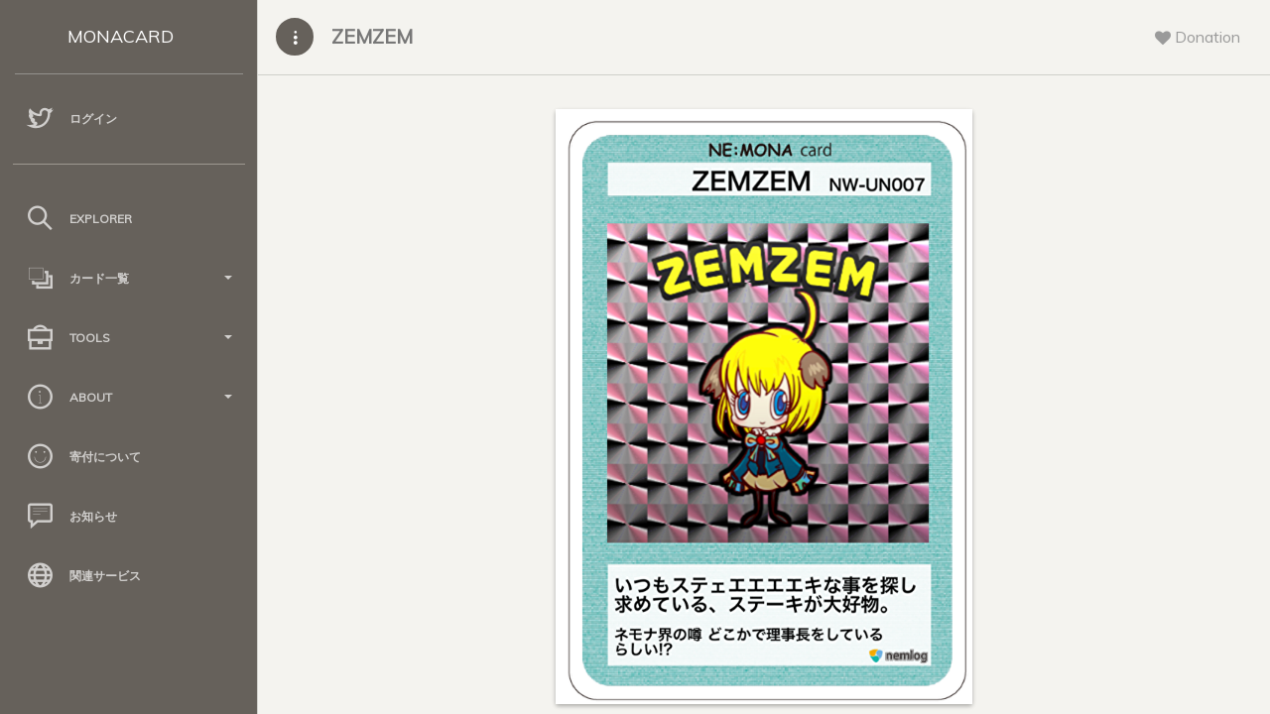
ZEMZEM (372, 36)
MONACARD (120, 36)
